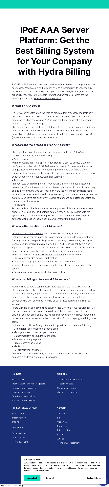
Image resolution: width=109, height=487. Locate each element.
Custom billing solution (67, 392)
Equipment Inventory (21, 392)
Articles (60, 439)
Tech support (18, 413)
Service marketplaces (66, 388)
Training (15, 422)
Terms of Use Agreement (68, 443)
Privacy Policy (42, 471)
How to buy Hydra (20, 442)
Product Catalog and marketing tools (28, 384)
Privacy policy (63, 430)
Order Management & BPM (23, 396)
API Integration (18, 438)
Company (62, 407)
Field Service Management (23, 400)
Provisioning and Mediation (24, 388)
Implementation (19, 418)
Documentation (19, 433)
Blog (59, 418)
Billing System (18, 380)
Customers (62, 422)
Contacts (61, 434)
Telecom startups (65, 384)
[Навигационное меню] (5, 4)
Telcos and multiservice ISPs (70, 380)
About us (61, 413)
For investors (63, 426)
